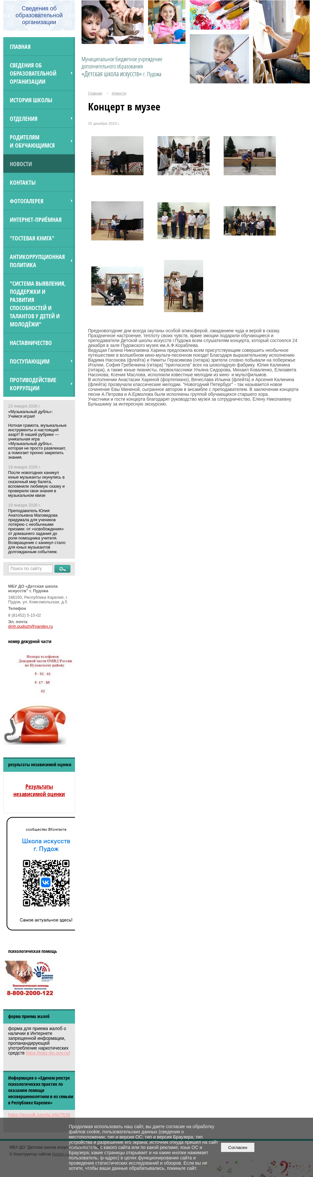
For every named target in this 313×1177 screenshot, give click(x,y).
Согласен (238, 1147)
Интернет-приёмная (36, 219)
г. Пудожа (152, 74)
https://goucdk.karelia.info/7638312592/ (47, 1114)
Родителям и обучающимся (32, 141)
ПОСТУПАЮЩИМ (30, 361)
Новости (21, 164)
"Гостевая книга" (32, 238)
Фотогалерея (26, 201)
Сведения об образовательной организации (33, 73)
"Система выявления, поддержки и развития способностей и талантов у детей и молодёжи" (38, 303)
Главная (20, 46)
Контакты (23, 182)
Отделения (23, 118)
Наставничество (31, 342)
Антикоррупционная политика (37, 260)
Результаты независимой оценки (39, 790)
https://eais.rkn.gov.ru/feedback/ (57, 1053)
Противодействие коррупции (33, 384)
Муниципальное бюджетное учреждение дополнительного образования (122, 66)
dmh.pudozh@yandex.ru (30, 626)
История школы (31, 100)
